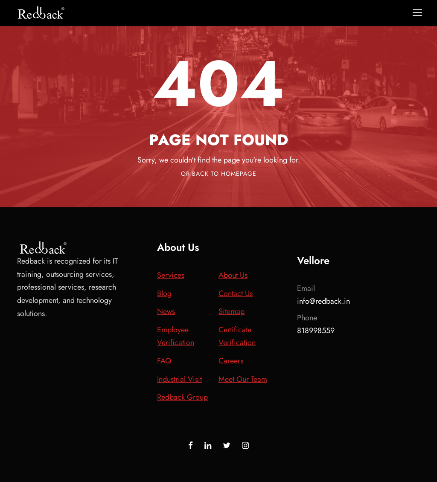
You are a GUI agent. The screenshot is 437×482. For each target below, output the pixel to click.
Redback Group (182, 397)
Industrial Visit (179, 379)
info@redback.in (323, 301)
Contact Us (235, 293)
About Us (233, 275)
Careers (230, 360)
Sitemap (231, 311)
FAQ (164, 360)
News (166, 311)
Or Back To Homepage (218, 173)
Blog (164, 293)
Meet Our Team (242, 379)
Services (170, 275)
